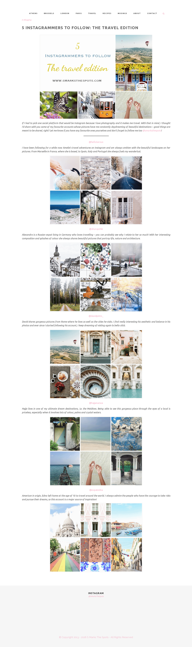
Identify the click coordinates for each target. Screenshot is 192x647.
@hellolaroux (96, 142)
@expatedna (96, 490)
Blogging (27, 20)
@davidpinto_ (96, 316)
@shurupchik (96, 229)
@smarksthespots (152, 130)
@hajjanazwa (96, 403)
